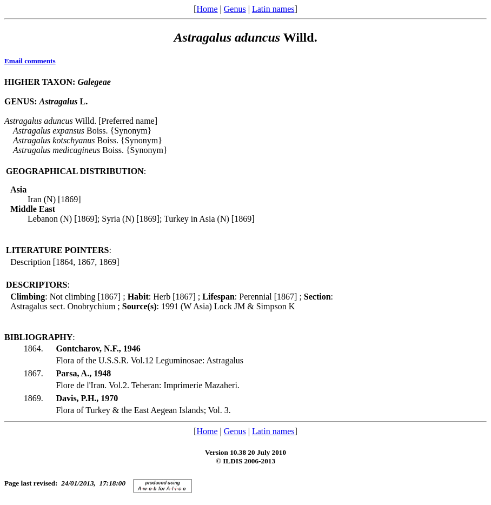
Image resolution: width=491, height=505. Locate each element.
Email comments (30, 61)
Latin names (273, 9)
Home (206, 9)
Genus (235, 9)
